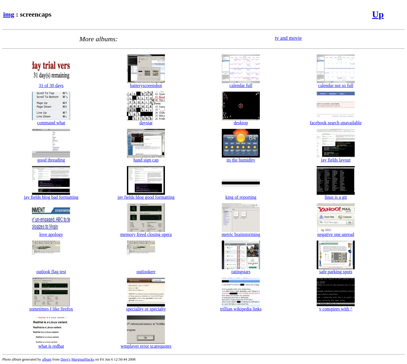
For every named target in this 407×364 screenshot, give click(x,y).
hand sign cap (146, 158)
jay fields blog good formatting (145, 195)
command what (51, 120)
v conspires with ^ (336, 306)
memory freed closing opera (146, 232)
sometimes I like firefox (51, 306)
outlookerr (146, 269)
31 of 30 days (51, 83)
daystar (146, 120)
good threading (51, 158)
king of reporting (241, 195)
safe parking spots (336, 269)
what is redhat (51, 344)
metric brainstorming (241, 232)
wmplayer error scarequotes (146, 344)
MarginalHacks (82, 359)
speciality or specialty (146, 306)
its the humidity (241, 158)
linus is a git (336, 195)
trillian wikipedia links (241, 306)
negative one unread (336, 232)
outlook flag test (51, 269)
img (8, 14)
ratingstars (241, 269)
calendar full (241, 83)
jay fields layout (336, 158)
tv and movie (288, 38)
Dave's (66, 359)
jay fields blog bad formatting (51, 195)
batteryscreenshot (146, 83)
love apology (51, 232)
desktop (241, 120)
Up (378, 14)
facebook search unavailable (336, 120)
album (46, 359)
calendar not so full (336, 83)
